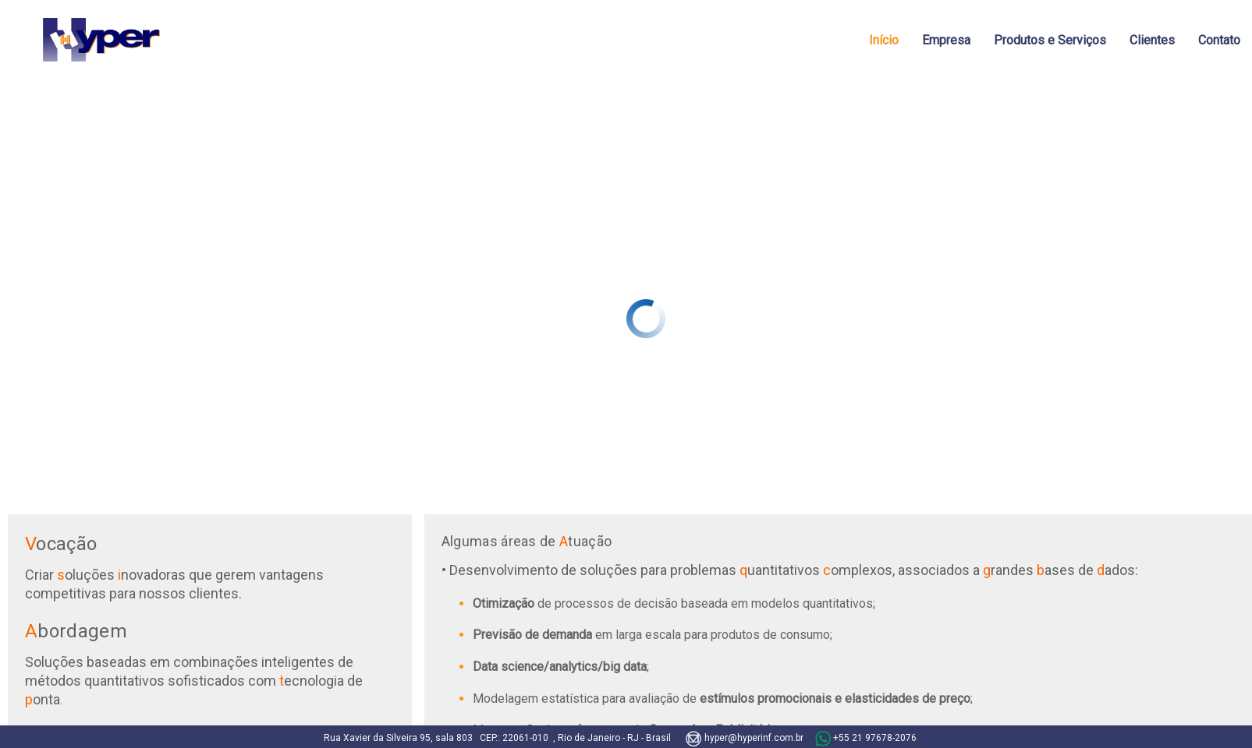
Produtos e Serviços (1050, 40)
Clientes (1152, 40)
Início (884, 40)
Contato (1219, 40)
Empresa (946, 40)
